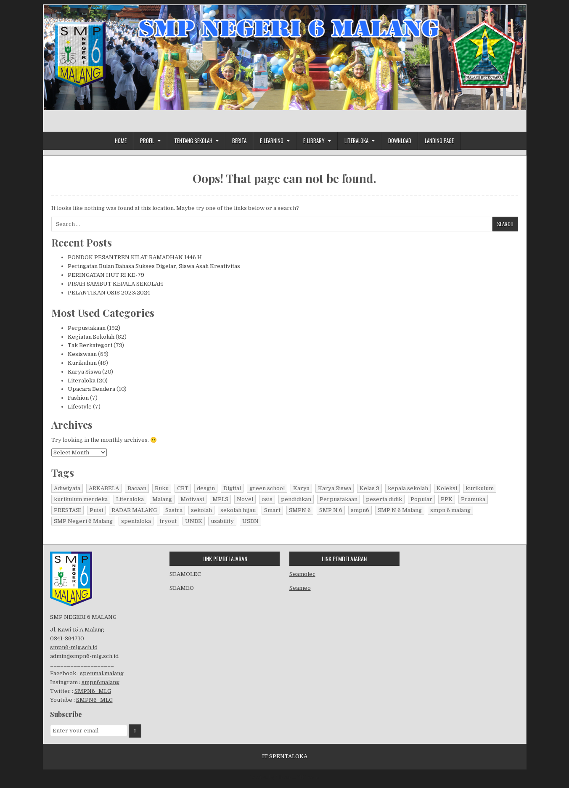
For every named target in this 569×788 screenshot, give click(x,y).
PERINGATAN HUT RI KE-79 (106, 275)
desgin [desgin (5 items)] (206, 488)
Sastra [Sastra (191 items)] (174, 510)
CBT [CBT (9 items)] (182, 488)
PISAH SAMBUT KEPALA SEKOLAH (115, 284)
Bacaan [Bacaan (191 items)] (136, 488)
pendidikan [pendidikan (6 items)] (296, 499)
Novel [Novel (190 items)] (245, 499)
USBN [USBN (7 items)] (250, 521)
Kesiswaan (82, 354)
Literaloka (356, 140)
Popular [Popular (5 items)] (421, 499)
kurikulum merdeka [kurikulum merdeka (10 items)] (81, 499)
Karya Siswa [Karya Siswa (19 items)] (334, 488)
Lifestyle (80, 406)
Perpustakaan (87, 328)
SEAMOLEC (185, 574)
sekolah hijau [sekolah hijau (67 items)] (238, 510)
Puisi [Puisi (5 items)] (96, 510)
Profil (147, 140)
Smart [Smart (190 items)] (272, 510)
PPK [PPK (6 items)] (447, 499)
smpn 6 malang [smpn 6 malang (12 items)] (450, 510)
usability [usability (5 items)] (222, 521)
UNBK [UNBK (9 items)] (193, 521)
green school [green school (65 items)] (267, 488)
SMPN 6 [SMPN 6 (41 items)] (300, 510)
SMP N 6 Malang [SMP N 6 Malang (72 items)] (400, 510)
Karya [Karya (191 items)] (301, 488)
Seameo (300, 588)
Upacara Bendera (91, 389)
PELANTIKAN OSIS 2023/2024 (109, 292)
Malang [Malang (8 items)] (162, 499)
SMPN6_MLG (92, 691)
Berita (239, 140)
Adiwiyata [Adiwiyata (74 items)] (67, 488)
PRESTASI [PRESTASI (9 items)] (67, 510)
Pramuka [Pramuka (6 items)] (473, 499)
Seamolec (302, 574)
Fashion (78, 398)
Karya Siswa (84, 372)
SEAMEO (181, 588)
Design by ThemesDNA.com (284, 777)
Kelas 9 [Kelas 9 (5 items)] (369, 488)
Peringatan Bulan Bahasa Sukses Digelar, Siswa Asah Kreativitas (154, 266)
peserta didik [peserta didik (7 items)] (384, 499)
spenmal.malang (102, 673)
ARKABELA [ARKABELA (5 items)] (104, 488)
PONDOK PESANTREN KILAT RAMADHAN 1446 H (135, 257)
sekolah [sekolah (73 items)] (201, 510)
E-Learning (271, 140)
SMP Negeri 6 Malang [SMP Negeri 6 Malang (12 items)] (83, 521)
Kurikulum (82, 363)
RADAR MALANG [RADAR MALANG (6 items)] (134, 510)
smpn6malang (100, 682)
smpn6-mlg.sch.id (74, 647)
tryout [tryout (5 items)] (168, 521)
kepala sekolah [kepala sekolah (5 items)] (408, 488)
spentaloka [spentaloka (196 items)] (136, 521)
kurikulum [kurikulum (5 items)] (480, 488)
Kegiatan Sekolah (91, 337)
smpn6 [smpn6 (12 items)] (360, 510)
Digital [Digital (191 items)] (232, 488)
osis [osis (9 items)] (267, 499)
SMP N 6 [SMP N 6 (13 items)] (330, 510)
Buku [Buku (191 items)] (162, 488)
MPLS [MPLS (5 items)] (220, 499)
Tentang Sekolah (193, 140)
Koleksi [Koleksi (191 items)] (447, 488)
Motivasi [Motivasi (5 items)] (192, 499)
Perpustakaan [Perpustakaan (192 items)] (338, 499)
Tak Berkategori (90, 345)
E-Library (314, 140)
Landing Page (439, 140)
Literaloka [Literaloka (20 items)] (130, 499)
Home (121, 140)
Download (399, 140)
